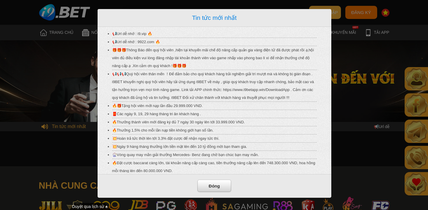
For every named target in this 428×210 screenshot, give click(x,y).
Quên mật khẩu (223, 12)
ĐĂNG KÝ (361, 12)
